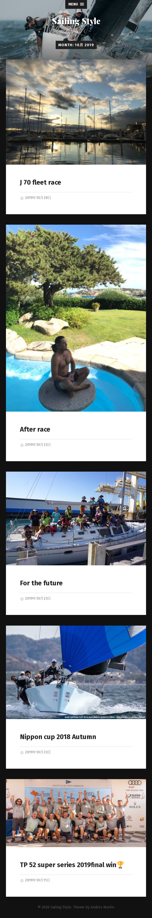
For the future (41, 583)
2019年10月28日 (35, 198)
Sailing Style (76, 21)
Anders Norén (102, 907)
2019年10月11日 (35, 880)
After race (35, 429)
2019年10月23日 (35, 445)
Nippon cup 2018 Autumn (58, 737)
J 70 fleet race (40, 182)
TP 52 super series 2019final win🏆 (72, 865)
